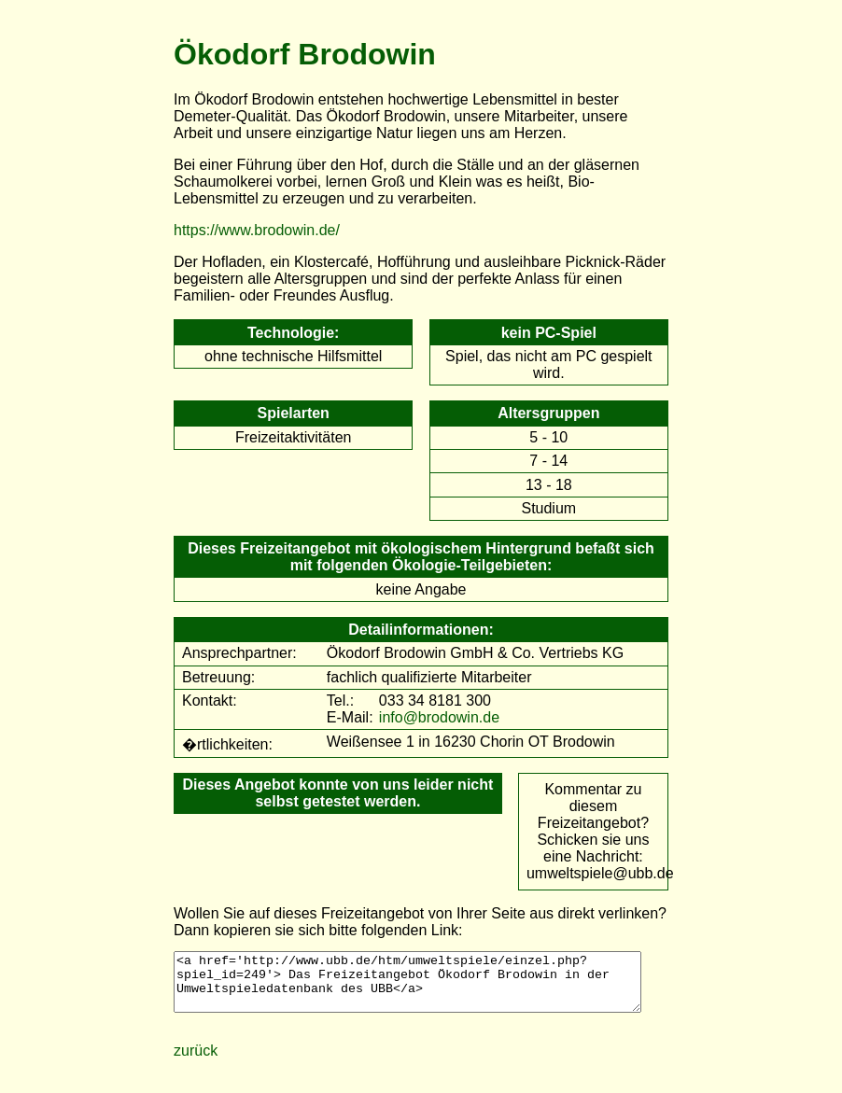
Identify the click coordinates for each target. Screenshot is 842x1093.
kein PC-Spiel (548, 333)
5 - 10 (548, 437)
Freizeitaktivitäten (293, 437)
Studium (548, 508)
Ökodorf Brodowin (305, 54)
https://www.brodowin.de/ (257, 230)
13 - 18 (549, 485)
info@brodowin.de (439, 717)
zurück (196, 1062)
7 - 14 (548, 461)
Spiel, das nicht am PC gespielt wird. (548, 364)
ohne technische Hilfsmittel (293, 356)
